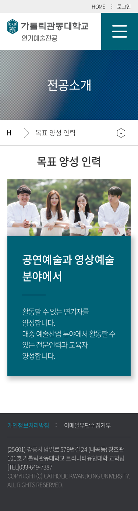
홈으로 (15, 133)
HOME (98, 6)
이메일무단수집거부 (87, 425)
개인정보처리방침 (28, 425)
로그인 (124, 6)
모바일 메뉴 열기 (119, 31)
